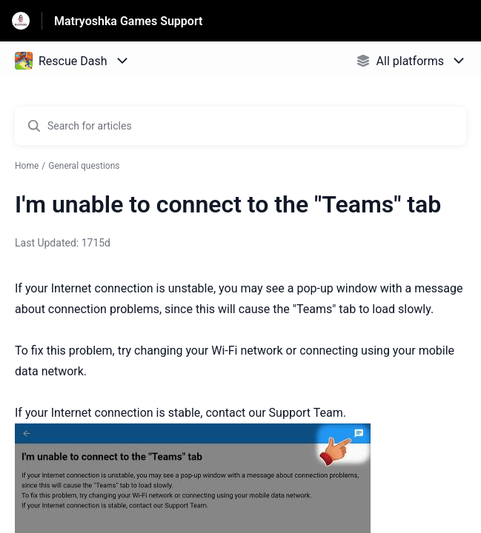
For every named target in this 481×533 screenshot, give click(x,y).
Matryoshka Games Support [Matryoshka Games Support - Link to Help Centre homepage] (128, 21)
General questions (83, 166)
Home (27, 166)
